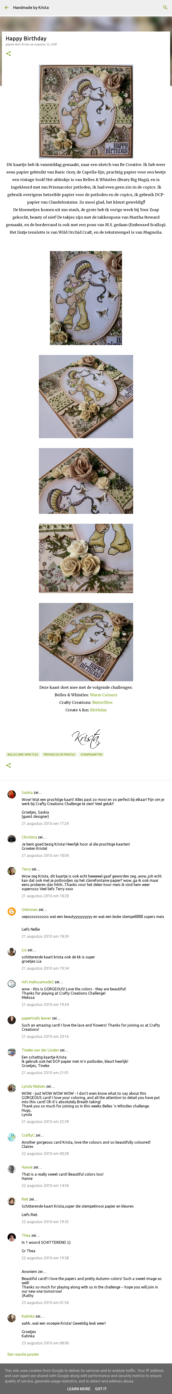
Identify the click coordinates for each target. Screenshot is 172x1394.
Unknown (30, 909)
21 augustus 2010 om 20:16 (45, 1036)
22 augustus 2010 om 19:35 (45, 1222)
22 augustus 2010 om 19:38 (45, 1258)
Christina (29, 837)
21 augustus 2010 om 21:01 (45, 1073)
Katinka (28, 1316)
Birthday (98, 710)
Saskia (27, 792)
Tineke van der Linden (40, 1050)
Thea (26, 1235)
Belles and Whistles (23, 754)
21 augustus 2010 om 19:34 (45, 968)
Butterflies (102, 702)
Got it (100, 1389)
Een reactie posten (23, 1354)
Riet (25, 1199)
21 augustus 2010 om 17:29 (45, 823)
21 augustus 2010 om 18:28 (45, 896)
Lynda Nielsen (33, 1086)
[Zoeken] (165, 7)
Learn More (78, 1389)
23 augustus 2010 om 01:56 (45, 1302)
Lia (24, 950)
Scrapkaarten (91, 754)
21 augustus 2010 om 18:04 (45, 855)
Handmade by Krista (31, 7)
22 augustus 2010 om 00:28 (45, 1153)
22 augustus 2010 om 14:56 (45, 1185)
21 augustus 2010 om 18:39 (45, 936)
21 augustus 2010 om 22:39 (45, 1121)
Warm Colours (103, 695)
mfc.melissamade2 (38, 982)
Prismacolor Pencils (59, 754)
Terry (26, 869)
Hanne (27, 1167)
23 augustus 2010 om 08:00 (45, 1343)
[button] (8, 54)
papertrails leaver (36, 1018)
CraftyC (28, 1135)
